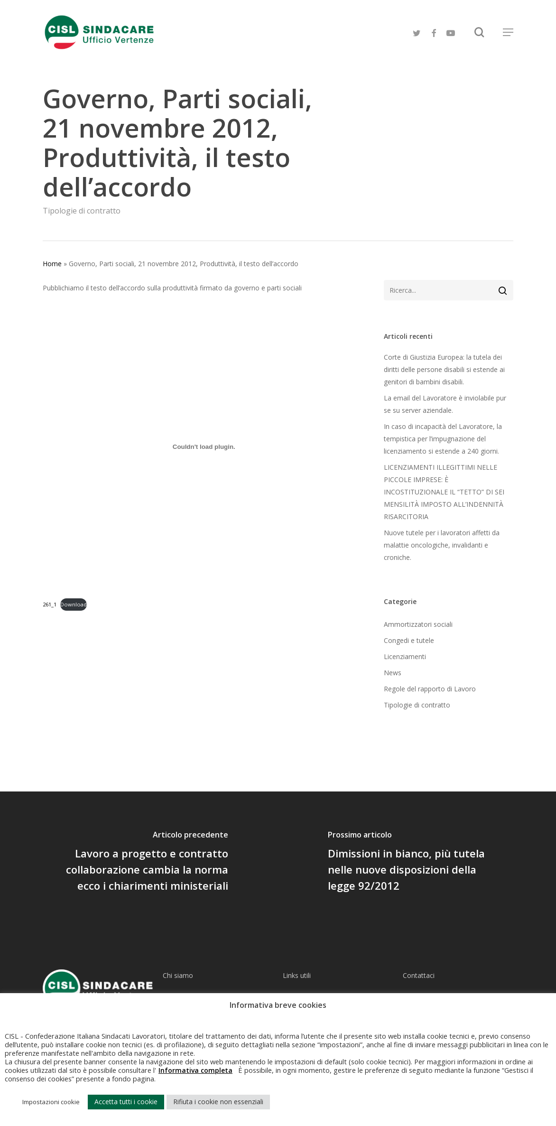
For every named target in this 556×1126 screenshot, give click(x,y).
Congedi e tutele (409, 640)
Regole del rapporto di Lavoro (430, 688)
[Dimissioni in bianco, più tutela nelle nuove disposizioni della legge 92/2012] (417, 862)
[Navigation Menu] (508, 32)
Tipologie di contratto (81, 210)
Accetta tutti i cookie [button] (126, 1101)
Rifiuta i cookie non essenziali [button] (218, 1101)
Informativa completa (195, 1070)
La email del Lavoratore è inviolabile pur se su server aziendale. (445, 404)
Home (52, 263)
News (392, 672)
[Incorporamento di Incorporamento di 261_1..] (204, 446)
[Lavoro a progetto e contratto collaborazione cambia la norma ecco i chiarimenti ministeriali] (139, 862)
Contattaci (419, 975)
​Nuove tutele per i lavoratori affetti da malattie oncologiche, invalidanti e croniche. (442, 545)
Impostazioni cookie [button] (51, 1102)
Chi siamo (178, 975)
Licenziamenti (405, 656)
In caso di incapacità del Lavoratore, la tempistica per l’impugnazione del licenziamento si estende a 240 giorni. (443, 439)
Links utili (297, 975)
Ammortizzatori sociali (418, 624)
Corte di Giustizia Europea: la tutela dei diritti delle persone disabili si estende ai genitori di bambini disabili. (444, 369)
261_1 (49, 604)
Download (73, 604)
